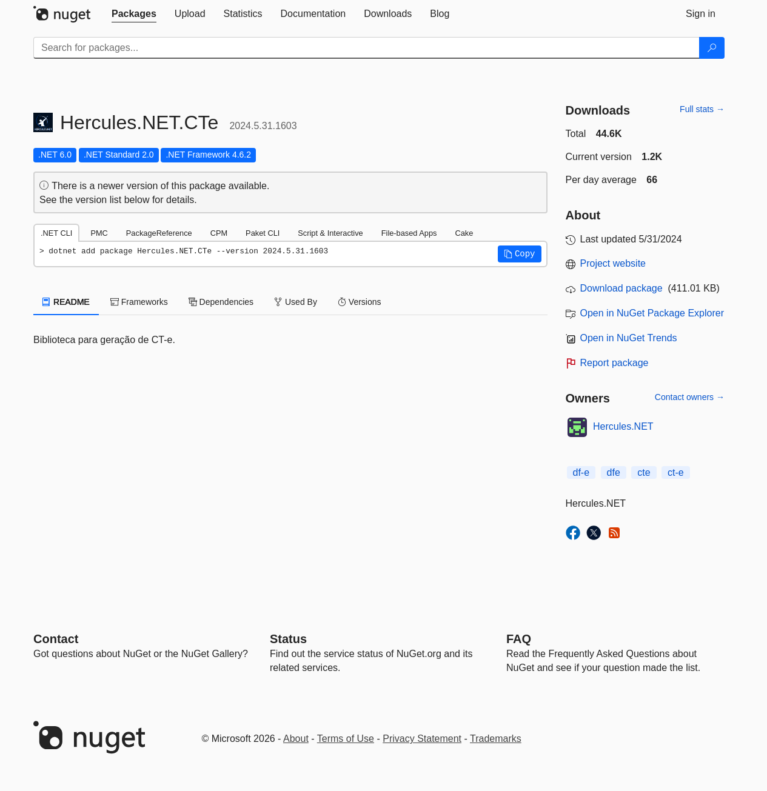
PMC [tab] (98, 233)
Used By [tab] (295, 302)
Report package (614, 363)
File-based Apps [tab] (409, 233)
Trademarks (495, 738)
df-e (581, 472)
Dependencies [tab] (221, 302)
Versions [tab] (359, 302)
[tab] (134, 14)
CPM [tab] (218, 233)
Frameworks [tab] (139, 302)
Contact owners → (690, 397)
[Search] (712, 48)
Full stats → (702, 109)
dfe (613, 472)
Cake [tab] (464, 233)
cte (643, 472)
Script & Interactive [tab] (330, 233)
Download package (621, 288)
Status (288, 639)
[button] (519, 253)
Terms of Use (345, 738)
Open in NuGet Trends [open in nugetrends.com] (628, 338)
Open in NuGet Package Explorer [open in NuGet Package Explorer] (652, 313)
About (296, 738)
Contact (55, 639)
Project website (613, 263)
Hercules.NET (623, 426)
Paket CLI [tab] (263, 233)
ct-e (676, 472)
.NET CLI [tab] (56, 233)
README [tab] (66, 302)
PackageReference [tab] (159, 233)
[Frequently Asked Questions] (518, 639)
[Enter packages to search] (366, 48)
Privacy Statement (422, 738)
